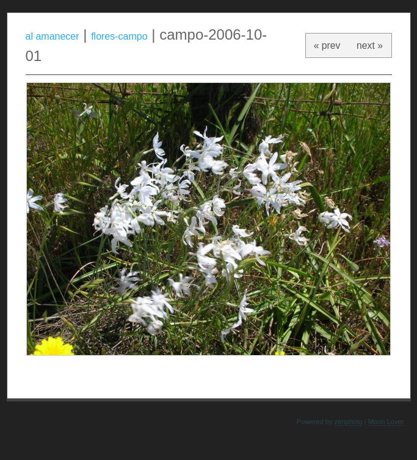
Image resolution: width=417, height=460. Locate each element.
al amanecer (52, 36)
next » (370, 45)
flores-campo (119, 36)
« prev (327, 45)
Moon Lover (386, 421)
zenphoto (349, 421)
